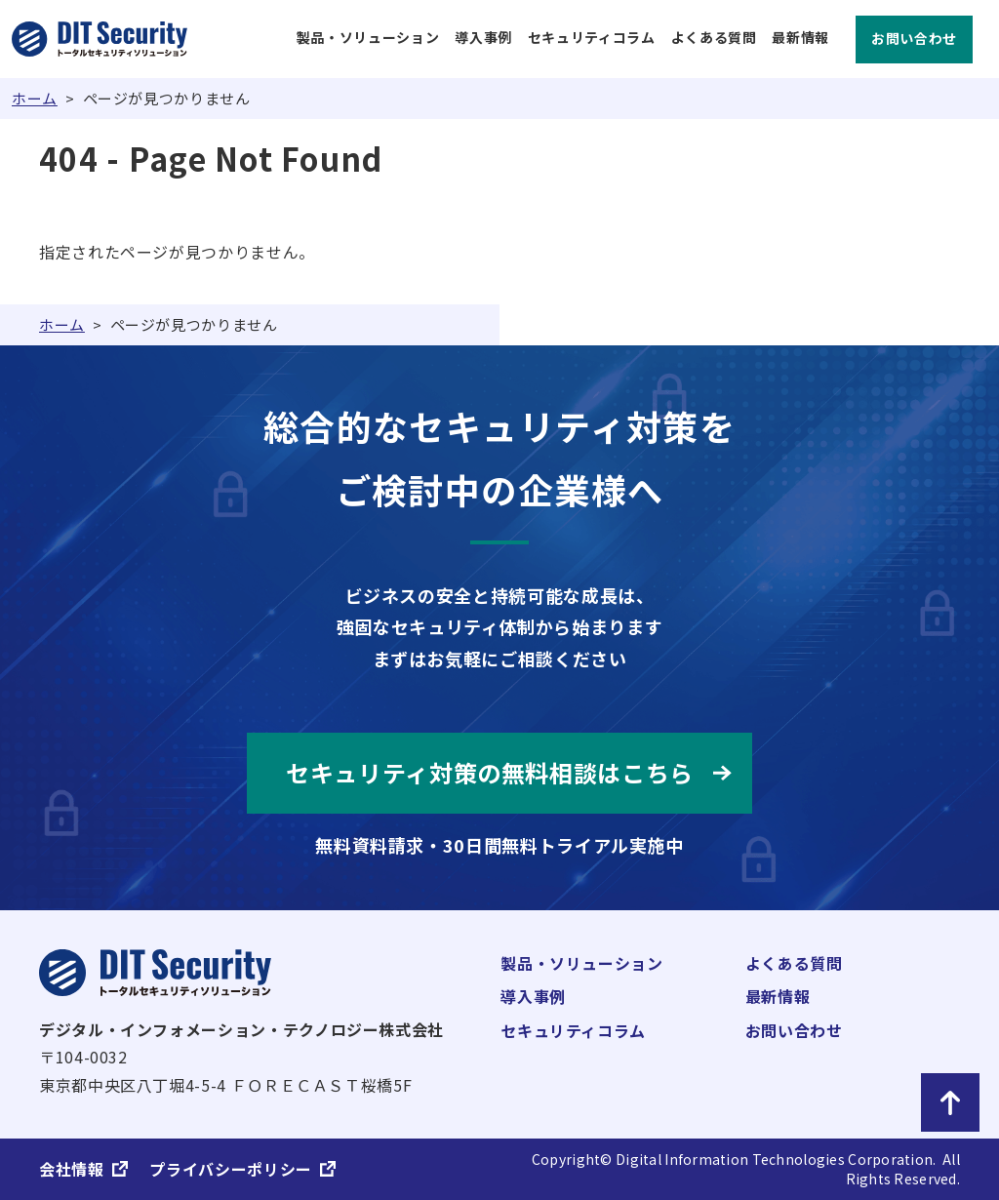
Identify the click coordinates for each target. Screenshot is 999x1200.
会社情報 (71, 1168)
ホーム (35, 98)
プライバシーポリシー (230, 1168)
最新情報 (800, 37)
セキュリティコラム (592, 37)
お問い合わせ (914, 38)
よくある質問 (714, 37)
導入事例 (483, 37)
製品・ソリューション (368, 37)
